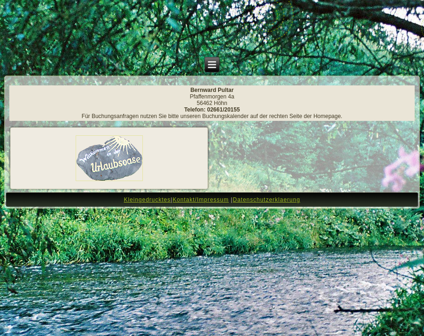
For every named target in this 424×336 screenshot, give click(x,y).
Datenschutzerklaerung (266, 199)
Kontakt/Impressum (201, 199)
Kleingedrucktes (147, 199)
